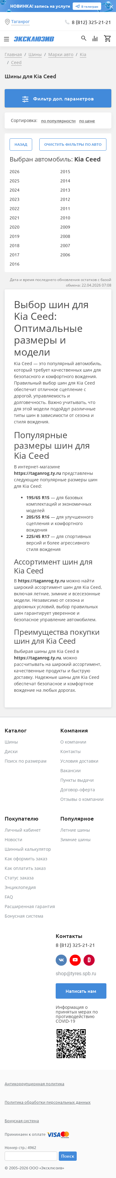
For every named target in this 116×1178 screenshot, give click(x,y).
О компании (73, 742)
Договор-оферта (77, 790)
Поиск (67, 1156)
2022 (14, 208)
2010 (65, 217)
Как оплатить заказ (25, 868)
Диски (11, 751)
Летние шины (75, 830)
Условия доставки (79, 761)
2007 (65, 245)
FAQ (9, 897)
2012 (65, 199)
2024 (14, 190)
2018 (14, 245)
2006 (65, 254)
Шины (11, 742)
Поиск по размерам (25, 761)
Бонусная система (24, 916)
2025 (14, 180)
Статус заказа (19, 878)
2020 (14, 227)
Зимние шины (75, 839)
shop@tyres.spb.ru (76, 973)
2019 (14, 236)
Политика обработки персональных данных (48, 1102)
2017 (14, 254)
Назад (21, 144)
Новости (13, 839)
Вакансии (70, 770)
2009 (65, 227)
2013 (65, 190)
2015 (65, 171)
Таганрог (20, 21)
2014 (65, 180)
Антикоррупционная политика (34, 1083)
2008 (65, 236)
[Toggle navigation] (6, 38)
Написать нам (81, 991)
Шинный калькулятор (28, 849)
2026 (14, 171)
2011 (65, 208)
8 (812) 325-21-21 (91, 22)
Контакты (70, 751)
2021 (14, 217)
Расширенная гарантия (30, 906)
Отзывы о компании (82, 799)
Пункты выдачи (77, 780)
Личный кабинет (23, 830)
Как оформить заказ (26, 859)
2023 (14, 199)
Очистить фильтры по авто (72, 144)
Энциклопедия (20, 887)
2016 (14, 264)
